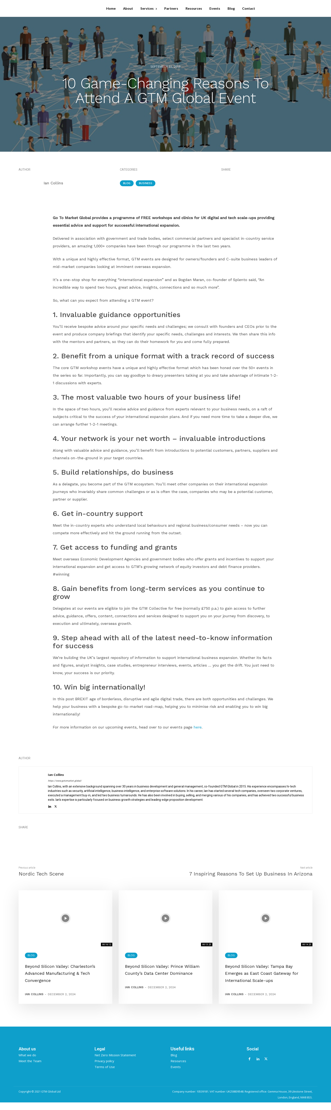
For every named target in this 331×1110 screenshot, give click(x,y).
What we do (27, 1062)
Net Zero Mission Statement (115, 1062)
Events (176, 1074)
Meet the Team (30, 1068)
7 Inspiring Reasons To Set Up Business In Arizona (250, 874)
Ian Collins (53, 183)
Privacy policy (104, 1068)
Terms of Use (105, 1074)
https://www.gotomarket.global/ (65, 780)
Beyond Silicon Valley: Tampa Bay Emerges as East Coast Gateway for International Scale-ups (265, 973)
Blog (127, 183)
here (198, 727)
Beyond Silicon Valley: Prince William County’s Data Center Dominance (161, 973)
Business (145, 183)
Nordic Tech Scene (41, 874)
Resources (178, 1068)
